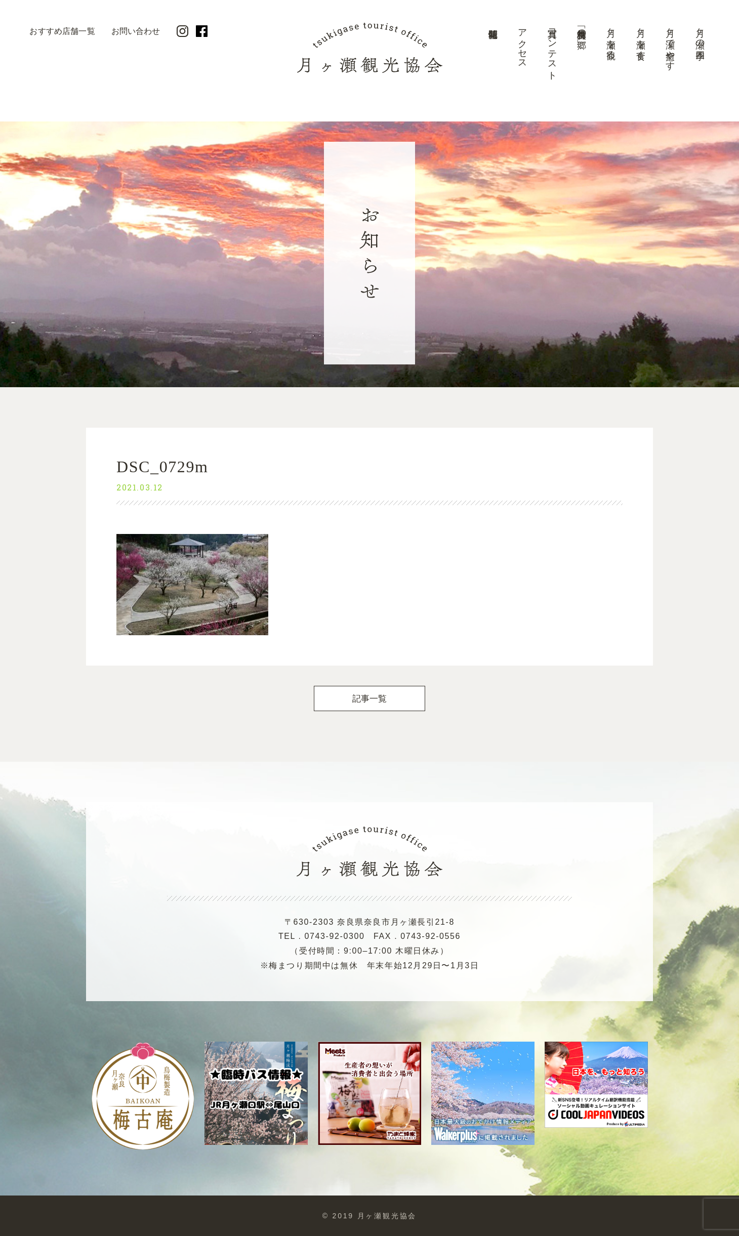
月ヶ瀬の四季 (700, 34)
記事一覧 (369, 699)
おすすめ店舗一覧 (62, 31)
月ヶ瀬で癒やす (670, 44)
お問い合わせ (135, 31)
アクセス (522, 44)
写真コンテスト (552, 49)
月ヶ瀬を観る (611, 39)
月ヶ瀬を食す (641, 39)
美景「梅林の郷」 (582, 28)
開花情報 (492, 53)
